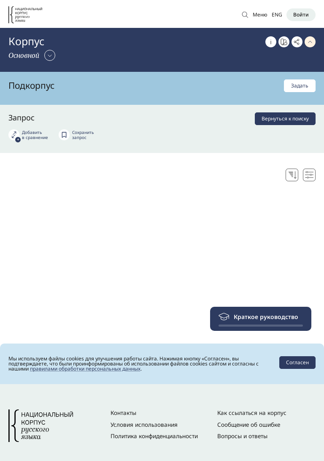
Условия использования (144, 424)
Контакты (123, 413)
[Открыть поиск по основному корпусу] (245, 14)
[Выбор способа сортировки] (292, 175)
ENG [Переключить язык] (277, 14)
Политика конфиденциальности (154, 436)
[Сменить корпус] (31, 55)
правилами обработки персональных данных (85, 368)
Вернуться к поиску (285, 118)
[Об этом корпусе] (270, 41)
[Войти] (301, 14)
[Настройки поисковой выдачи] (309, 175)
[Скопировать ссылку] (297, 41)
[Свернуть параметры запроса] (310, 41)
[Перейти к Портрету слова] (283, 41)
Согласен (297, 362)
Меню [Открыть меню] (260, 14)
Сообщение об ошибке (248, 424)
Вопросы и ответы (242, 436)
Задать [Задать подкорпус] (299, 85)
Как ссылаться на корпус (251, 413)
